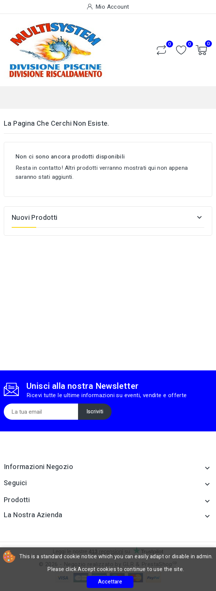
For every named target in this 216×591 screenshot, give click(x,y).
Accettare (110, 582)
